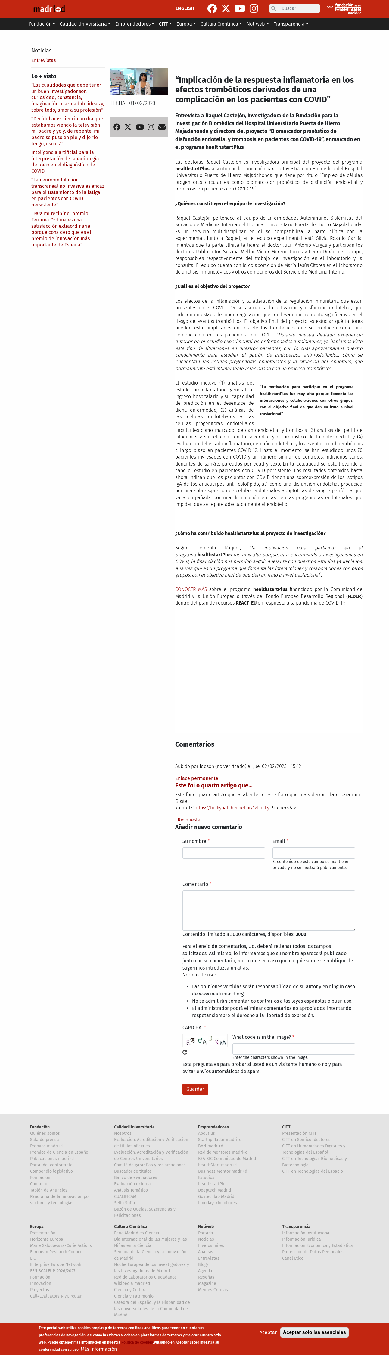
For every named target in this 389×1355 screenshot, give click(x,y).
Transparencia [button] (289, 24)
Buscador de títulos (133, 1171)
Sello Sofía (124, 1202)
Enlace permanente (196, 778)
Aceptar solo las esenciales (314, 1332)
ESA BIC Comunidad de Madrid (227, 1158)
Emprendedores (213, 1127)
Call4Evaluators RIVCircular (56, 1296)
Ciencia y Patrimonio (134, 1296)
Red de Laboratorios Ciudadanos (145, 1277)
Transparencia (296, 1226)
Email (278, 841)
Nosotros (123, 1133)
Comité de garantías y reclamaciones (150, 1165)
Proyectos (39, 1289)
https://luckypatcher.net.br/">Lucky (231, 808)
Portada (205, 1233)
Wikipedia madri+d (132, 1283)
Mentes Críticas (213, 1289)
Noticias (41, 50)
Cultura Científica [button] (219, 24)
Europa (37, 1226)
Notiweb (206, 1226)
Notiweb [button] (256, 24)
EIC (33, 1258)
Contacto (38, 1183)
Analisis (205, 1251)
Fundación (40, 1127)
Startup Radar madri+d (219, 1139)
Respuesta (189, 820)
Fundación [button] (40, 24)
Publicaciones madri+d (52, 1158)
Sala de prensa (44, 1139)
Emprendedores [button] (133, 24)
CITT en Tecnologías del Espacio (312, 1171)
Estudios (206, 1177)
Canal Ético (292, 1258)
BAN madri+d (210, 1146)
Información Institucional (306, 1233)
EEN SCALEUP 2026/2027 (52, 1270)
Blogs (203, 1264)
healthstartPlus (213, 1183)
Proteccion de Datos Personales (313, 1251)
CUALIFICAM (125, 1196)
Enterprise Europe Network (55, 1264)
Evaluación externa (132, 1183)
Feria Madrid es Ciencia (136, 1233)
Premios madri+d (46, 1146)
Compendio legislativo (51, 1171)
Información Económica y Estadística (317, 1245)
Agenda (205, 1270)
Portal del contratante (51, 1165)
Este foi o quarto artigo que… (214, 785)
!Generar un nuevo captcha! (184, 1052)
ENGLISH (185, 8)
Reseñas (206, 1277)
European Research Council (56, 1251)
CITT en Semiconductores (306, 1139)
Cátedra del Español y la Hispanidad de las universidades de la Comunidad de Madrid (152, 1309)
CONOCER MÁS (191, 589)
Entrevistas (43, 60)
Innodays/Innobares (217, 1202)
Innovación (40, 1283)
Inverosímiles (211, 1245)
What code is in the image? (261, 1037)
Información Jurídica (301, 1239)
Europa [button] (184, 24)
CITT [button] (163, 24)
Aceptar (268, 1332)
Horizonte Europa (46, 1239)
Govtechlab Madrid (216, 1196)
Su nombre (194, 841)
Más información (99, 1349)
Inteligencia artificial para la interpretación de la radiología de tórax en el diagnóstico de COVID (65, 162)
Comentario (195, 884)
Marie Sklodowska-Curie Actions (61, 1245)
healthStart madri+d (217, 1165)
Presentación (42, 1233)
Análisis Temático (131, 1190)
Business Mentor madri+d (222, 1171)
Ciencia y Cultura (130, 1289)
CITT (286, 1127)
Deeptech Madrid (214, 1190)
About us (206, 1133)
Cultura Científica (130, 1226)
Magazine (207, 1283)
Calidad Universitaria (134, 1127)
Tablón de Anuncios (48, 1190)
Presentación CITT (299, 1133)
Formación (40, 1177)
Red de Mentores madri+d (222, 1152)
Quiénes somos (45, 1133)
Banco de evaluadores (135, 1177)
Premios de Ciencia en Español (59, 1152)
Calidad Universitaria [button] (83, 24)
